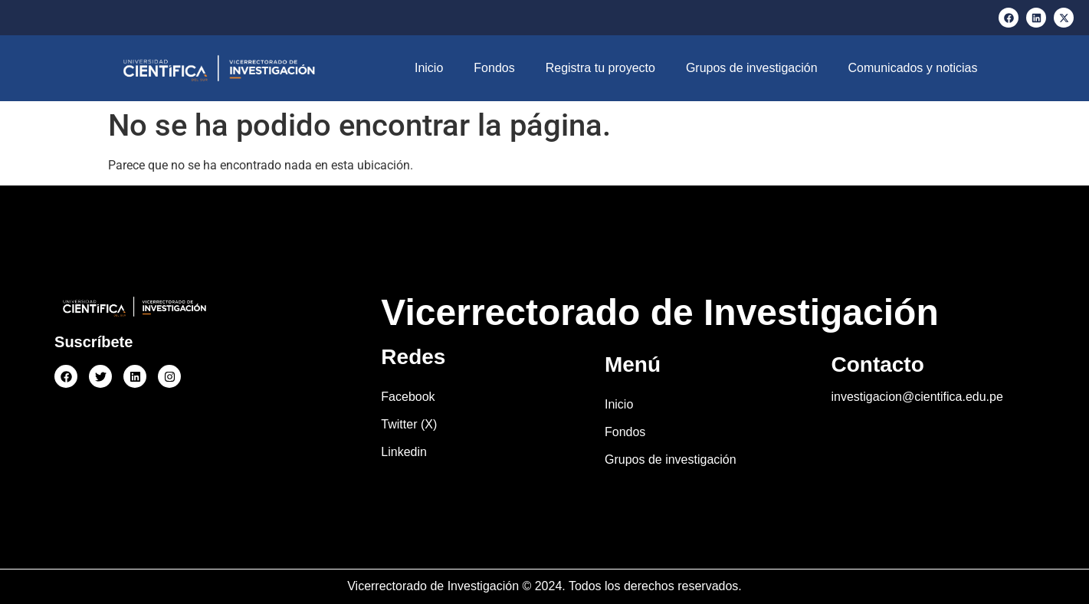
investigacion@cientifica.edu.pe (916, 396)
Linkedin (404, 451)
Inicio (429, 67)
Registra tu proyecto (600, 67)
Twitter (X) (409, 424)
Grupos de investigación (752, 67)
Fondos (494, 67)
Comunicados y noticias (913, 67)
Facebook (408, 396)
